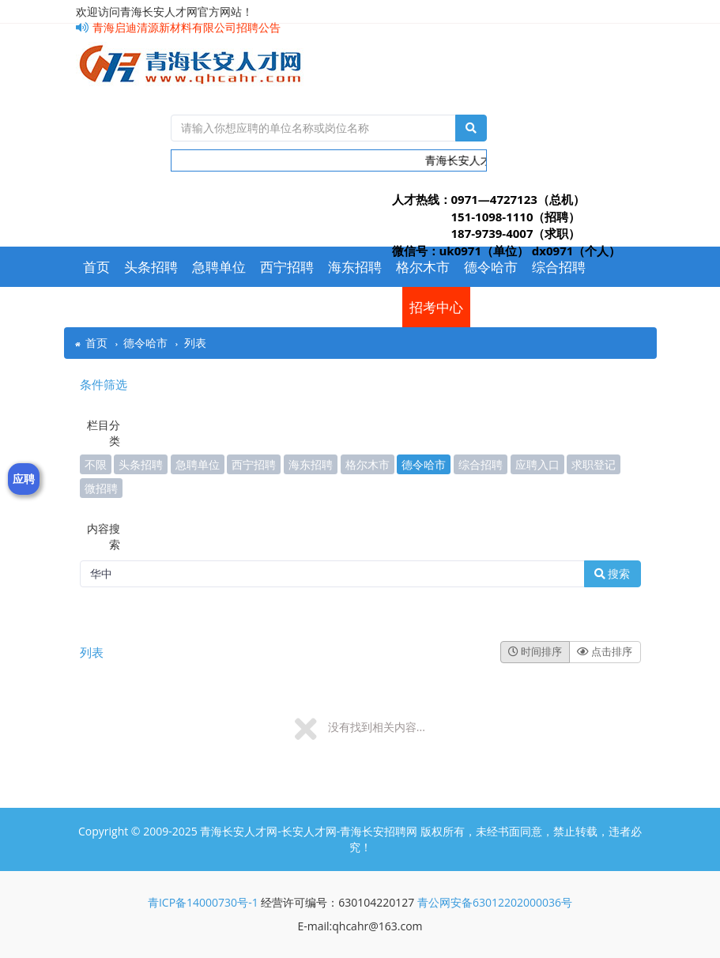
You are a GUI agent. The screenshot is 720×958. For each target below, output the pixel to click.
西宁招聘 (287, 267)
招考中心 (436, 307)
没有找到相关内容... (376, 726)
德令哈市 (491, 267)
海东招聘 (355, 267)
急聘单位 (219, 267)
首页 (96, 267)
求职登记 (314, 307)
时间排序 (535, 651)
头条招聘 (151, 267)
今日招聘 (178, 307)
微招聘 (375, 307)
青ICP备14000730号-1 (203, 902)
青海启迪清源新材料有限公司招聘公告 (178, 27)
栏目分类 (103, 432)
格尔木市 (423, 267)
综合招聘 (559, 267)
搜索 (612, 573)
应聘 (24, 478)
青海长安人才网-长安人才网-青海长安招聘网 (308, 831)
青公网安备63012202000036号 (494, 902)
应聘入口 (246, 307)
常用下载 (110, 307)
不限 (96, 464)
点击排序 (604, 651)
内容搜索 (103, 536)
